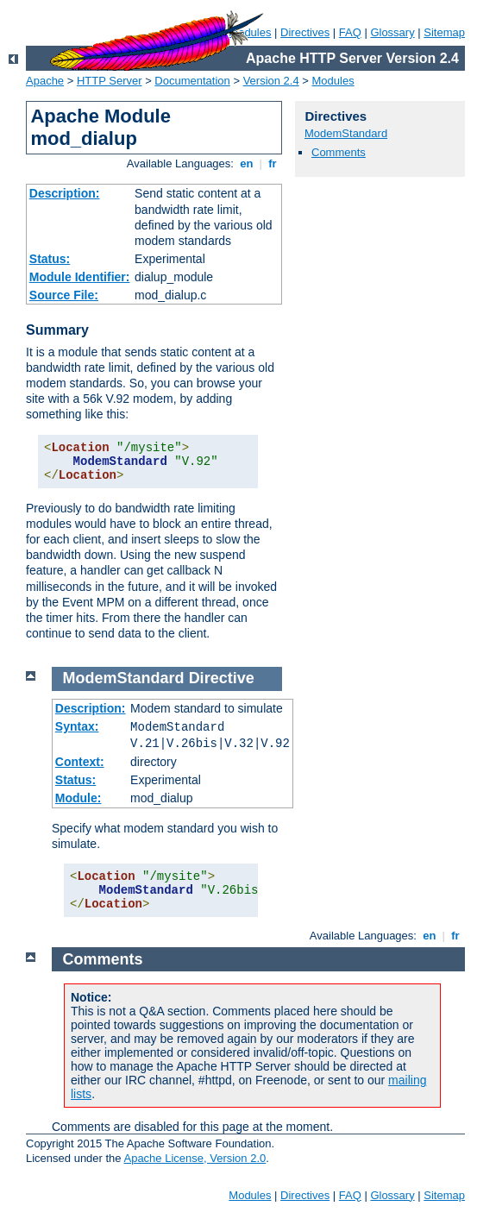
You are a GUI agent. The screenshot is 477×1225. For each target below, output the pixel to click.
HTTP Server (109, 80)
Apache (45, 80)
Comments (338, 152)
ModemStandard (345, 133)
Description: (64, 193)
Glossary (392, 32)
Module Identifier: (79, 277)
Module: (78, 798)
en (246, 163)
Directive (221, 678)
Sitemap (444, 32)
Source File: (63, 295)
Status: (49, 259)
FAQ (350, 32)
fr (273, 163)
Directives (305, 32)
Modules (333, 80)
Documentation (191, 80)
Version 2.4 (271, 80)
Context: (79, 762)
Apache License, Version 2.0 (194, 1158)
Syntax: (77, 726)
